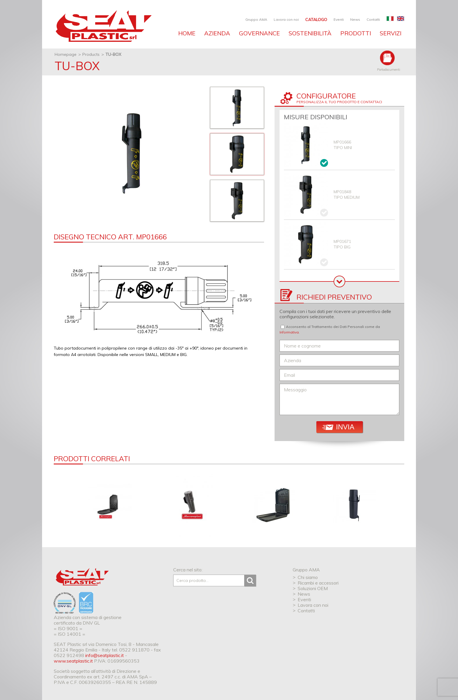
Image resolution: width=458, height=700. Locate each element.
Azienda (217, 33)
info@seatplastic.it (104, 655)
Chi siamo (308, 577)
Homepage (66, 54)
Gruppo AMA (256, 19)
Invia (338, 427)
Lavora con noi (286, 19)
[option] (132, 153)
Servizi (390, 33)
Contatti (373, 19)
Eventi (339, 19)
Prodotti (355, 33)
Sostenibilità (310, 33)
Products (91, 54)
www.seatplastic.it (73, 661)
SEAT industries (103, 26)
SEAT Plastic (82, 577)
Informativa (289, 332)
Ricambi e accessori (318, 583)
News (355, 19)
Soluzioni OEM (313, 588)
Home (186, 33)
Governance (259, 33)
